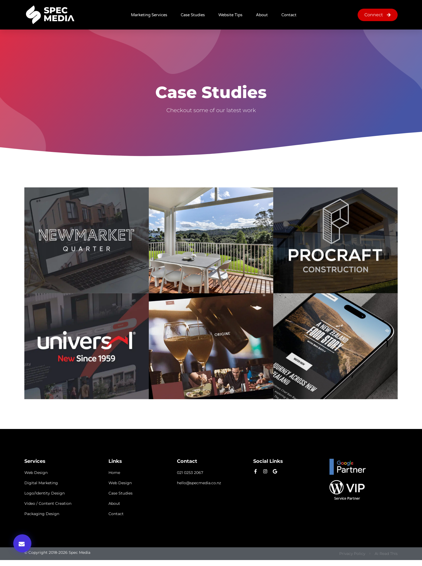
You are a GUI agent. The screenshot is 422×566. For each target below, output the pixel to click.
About (262, 14)
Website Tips (230, 14)
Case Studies (193, 14)
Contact (288, 14)
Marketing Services (149, 14)
